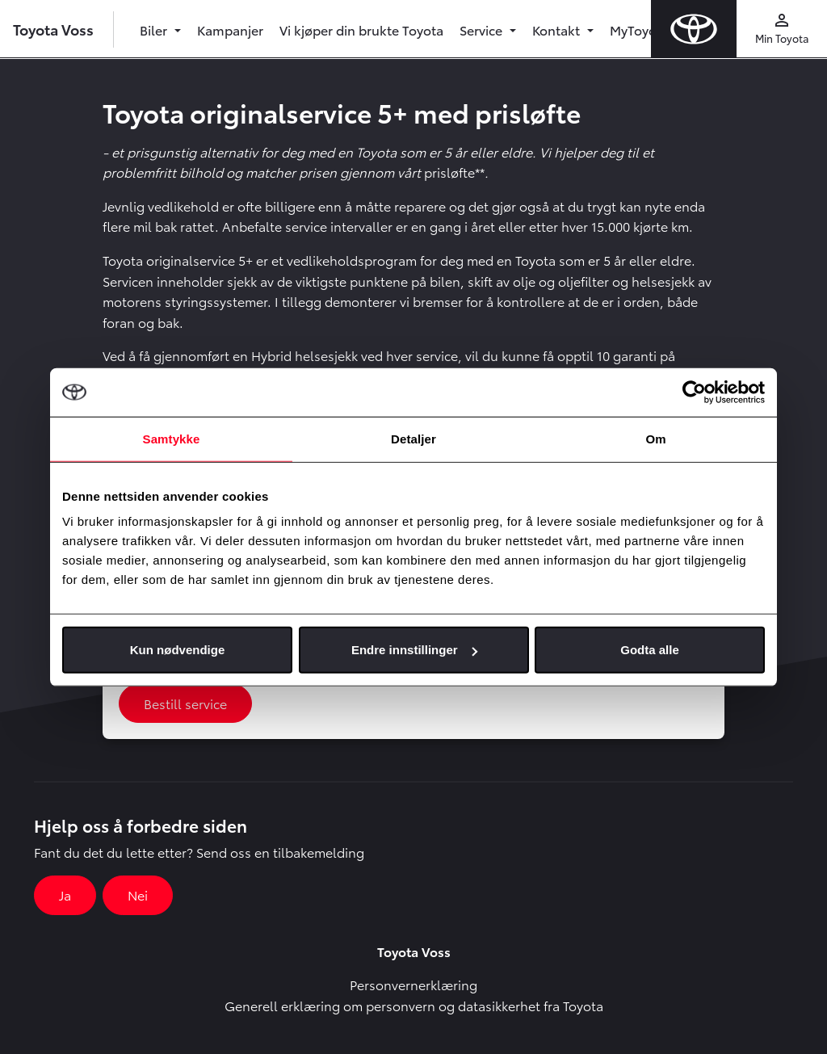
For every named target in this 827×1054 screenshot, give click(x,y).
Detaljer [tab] (413, 438)
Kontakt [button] (557, 29)
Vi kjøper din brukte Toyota (361, 29)
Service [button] (483, 29)
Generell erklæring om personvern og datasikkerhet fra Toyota (414, 1005)
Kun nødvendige (177, 650)
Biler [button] (155, 29)
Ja (65, 894)
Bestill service (185, 703)
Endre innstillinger (414, 650)
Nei (138, 894)
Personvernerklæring (413, 984)
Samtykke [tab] (171, 438)
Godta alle (649, 650)
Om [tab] (655, 438)
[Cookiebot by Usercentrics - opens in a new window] (694, 392)
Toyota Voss (53, 29)
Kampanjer (230, 29)
